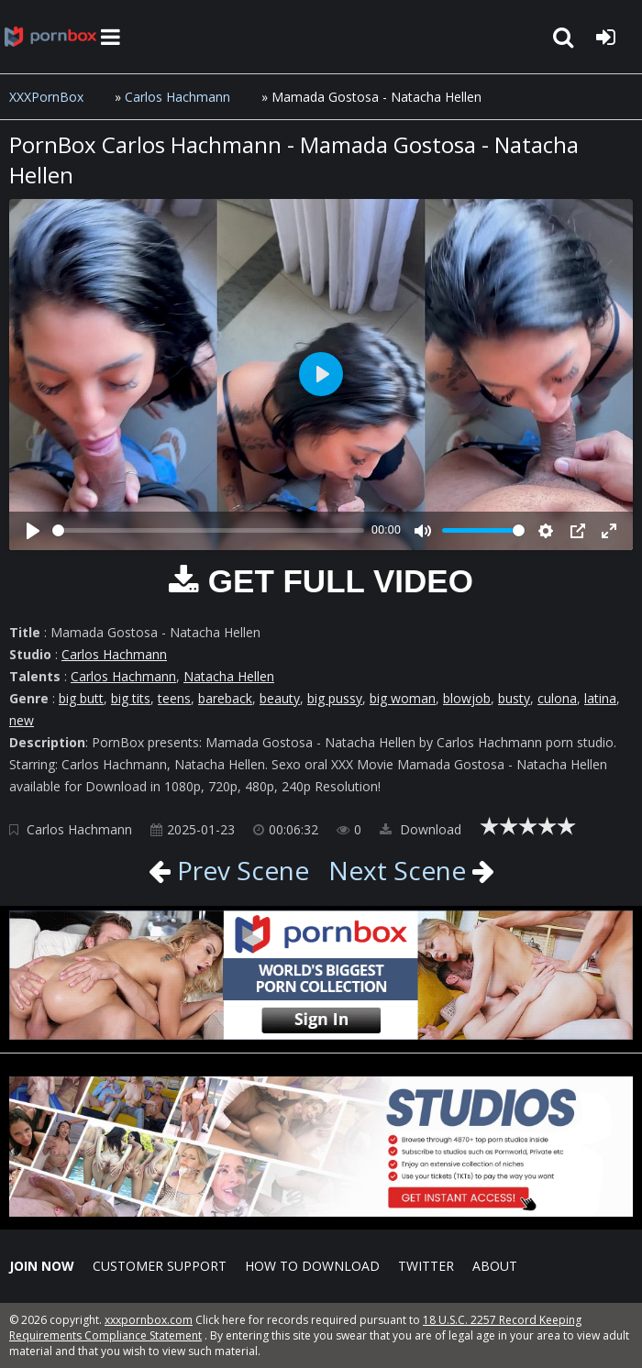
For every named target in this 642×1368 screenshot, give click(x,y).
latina (600, 698)
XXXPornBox (46, 96)
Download (420, 829)
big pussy (334, 698)
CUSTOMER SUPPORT (160, 1265)
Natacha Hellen (228, 676)
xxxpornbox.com (149, 1320)
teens (174, 698)
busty (514, 698)
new (21, 720)
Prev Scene (240, 870)
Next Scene (397, 870)
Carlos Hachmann (177, 96)
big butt (81, 698)
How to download (312, 1265)
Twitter (426, 1265)
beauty (280, 698)
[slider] (208, 530)
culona (557, 698)
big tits (130, 698)
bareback (225, 698)
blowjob (467, 698)
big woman (403, 698)
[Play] (33, 531)
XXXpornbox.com (50, 36)
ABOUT (494, 1265)
